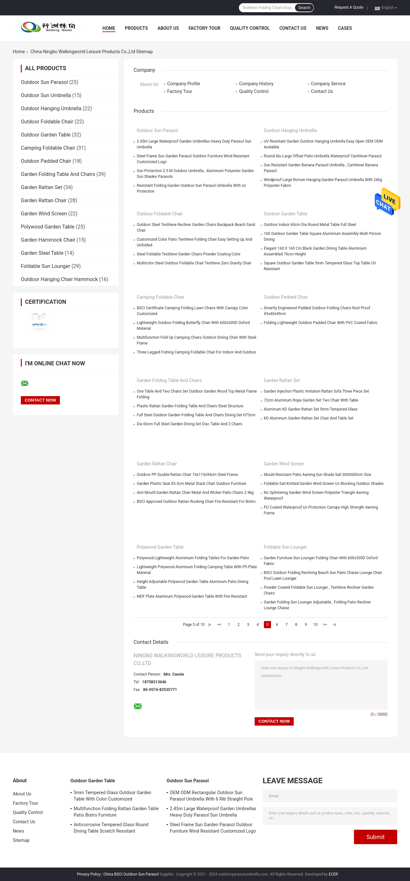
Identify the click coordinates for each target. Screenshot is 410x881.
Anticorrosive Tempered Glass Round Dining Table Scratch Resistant (111, 828)
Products (136, 28)
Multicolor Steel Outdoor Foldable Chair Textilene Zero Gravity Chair (194, 263)
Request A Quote (349, 7)
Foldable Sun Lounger (45, 266)
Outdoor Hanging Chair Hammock (59, 279)
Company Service (328, 83)
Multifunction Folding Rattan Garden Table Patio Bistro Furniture (116, 812)
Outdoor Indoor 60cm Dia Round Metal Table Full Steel (310, 224)
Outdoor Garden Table (45, 135)
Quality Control (250, 28)
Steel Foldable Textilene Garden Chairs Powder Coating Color (189, 254)
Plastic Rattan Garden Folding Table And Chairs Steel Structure (190, 406)
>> (325, 624)
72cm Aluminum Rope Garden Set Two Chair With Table (311, 400)
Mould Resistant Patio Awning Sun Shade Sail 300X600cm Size (317, 474)
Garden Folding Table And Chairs (58, 174)
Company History (256, 83)
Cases (345, 28)
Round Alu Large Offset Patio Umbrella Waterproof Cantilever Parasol (322, 156)
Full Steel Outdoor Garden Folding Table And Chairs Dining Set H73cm (196, 415)
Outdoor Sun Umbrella (46, 95)
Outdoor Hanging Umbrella (51, 108)
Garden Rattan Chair (44, 200)
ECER (333, 874)
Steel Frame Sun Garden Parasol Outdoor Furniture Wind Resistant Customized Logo (213, 828)
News (322, 28)
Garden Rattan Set (41, 187)
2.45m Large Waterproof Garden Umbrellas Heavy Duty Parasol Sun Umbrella (213, 812)
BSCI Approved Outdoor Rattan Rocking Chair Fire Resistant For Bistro (196, 501)
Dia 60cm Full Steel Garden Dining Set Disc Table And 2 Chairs (189, 424)
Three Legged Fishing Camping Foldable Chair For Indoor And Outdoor (196, 352)
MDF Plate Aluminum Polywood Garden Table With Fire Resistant (192, 596)
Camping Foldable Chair (48, 148)
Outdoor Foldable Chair (47, 122)
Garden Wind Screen (44, 214)
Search (304, 7)
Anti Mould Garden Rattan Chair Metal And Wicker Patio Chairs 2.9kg (195, 492)
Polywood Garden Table (47, 227)
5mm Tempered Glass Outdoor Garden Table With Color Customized (112, 796)
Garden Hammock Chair (48, 240)
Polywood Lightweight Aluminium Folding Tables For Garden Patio (193, 558)
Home (108, 28)
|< (209, 624)
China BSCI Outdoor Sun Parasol (131, 874)
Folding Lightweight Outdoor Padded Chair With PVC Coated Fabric (321, 322)
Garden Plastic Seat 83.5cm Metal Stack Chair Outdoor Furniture (191, 483)
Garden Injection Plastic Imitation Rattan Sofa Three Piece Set (316, 391)
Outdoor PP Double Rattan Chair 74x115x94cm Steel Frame (187, 474)
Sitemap (21, 840)
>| (334, 624)
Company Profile (183, 83)
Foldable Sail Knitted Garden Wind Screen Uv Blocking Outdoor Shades (324, 483)
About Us (168, 28)
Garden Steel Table (42, 253)
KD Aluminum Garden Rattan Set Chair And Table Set (309, 418)
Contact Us (292, 28)
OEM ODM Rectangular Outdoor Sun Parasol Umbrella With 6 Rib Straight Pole (211, 796)
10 (315, 624)
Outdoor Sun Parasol (44, 82)
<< (219, 624)
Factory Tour (205, 28)
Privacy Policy (89, 874)
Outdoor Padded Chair (46, 161)
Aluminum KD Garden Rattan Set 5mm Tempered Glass (311, 409)
